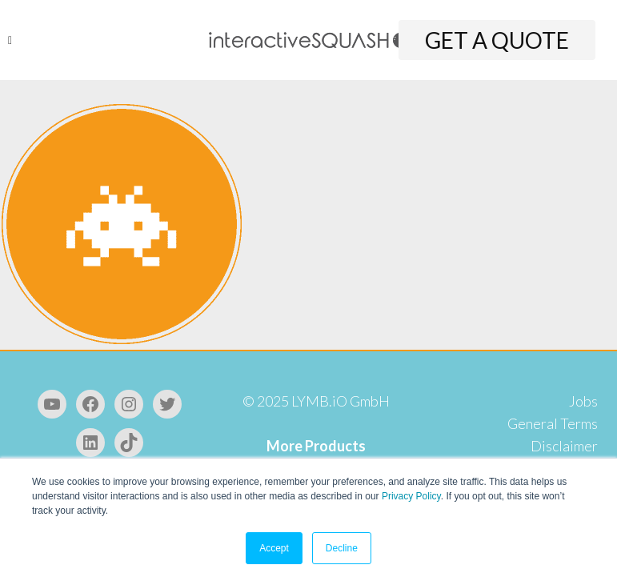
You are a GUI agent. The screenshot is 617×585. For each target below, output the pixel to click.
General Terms (552, 423)
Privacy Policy (411, 496)
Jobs (583, 401)
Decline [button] (342, 548)
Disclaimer (564, 446)
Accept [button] (274, 548)
